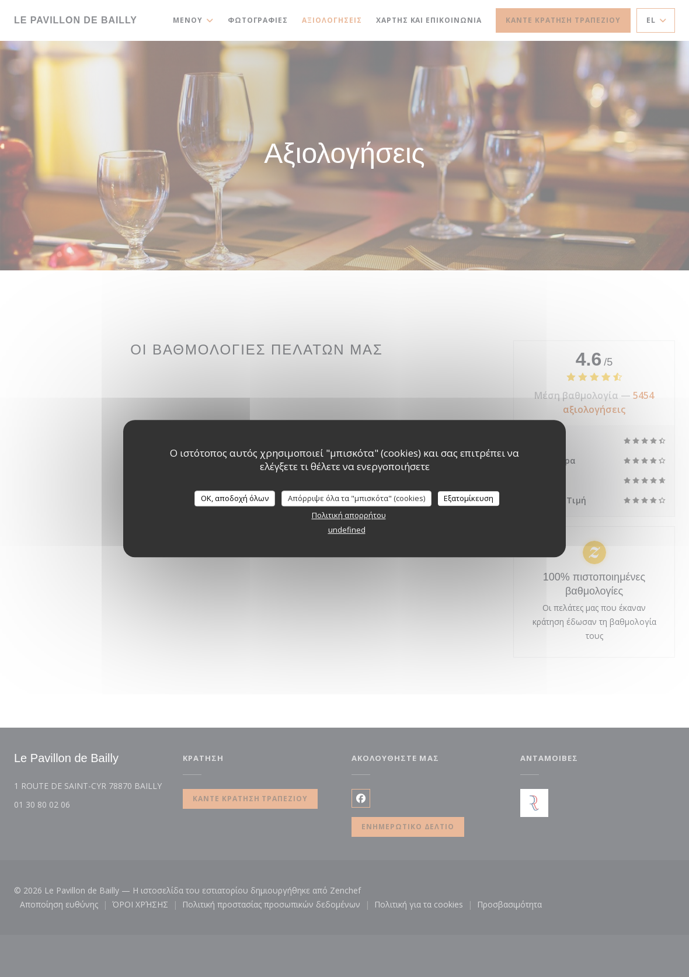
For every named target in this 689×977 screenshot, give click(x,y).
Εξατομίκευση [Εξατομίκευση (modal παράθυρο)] (468, 498)
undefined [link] (347, 529)
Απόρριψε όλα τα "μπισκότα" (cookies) (356, 498)
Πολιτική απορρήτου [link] (349, 515)
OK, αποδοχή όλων (235, 498)
